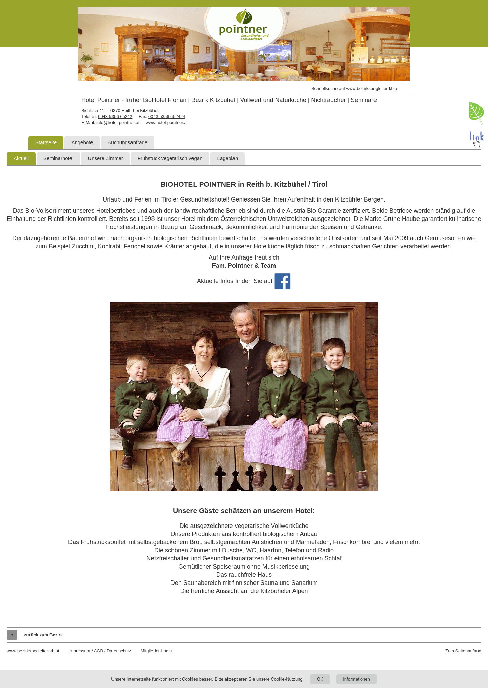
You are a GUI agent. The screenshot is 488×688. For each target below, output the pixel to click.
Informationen (356, 679)
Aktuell (21, 158)
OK (320, 679)
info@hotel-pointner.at (117, 122)
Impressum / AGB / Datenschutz (99, 650)
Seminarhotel (58, 158)
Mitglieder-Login (156, 650)
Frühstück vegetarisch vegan (170, 158)
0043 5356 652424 (166, 116)
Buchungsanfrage (128, 142)
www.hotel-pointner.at (167, 122)
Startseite (46, 142)
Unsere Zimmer (105, 158)
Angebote (82, 142)
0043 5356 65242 (115, 116)
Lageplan (227, 158)
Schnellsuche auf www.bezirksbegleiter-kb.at (355, 88)
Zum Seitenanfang (463, 650)
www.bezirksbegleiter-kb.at (33, 650)
